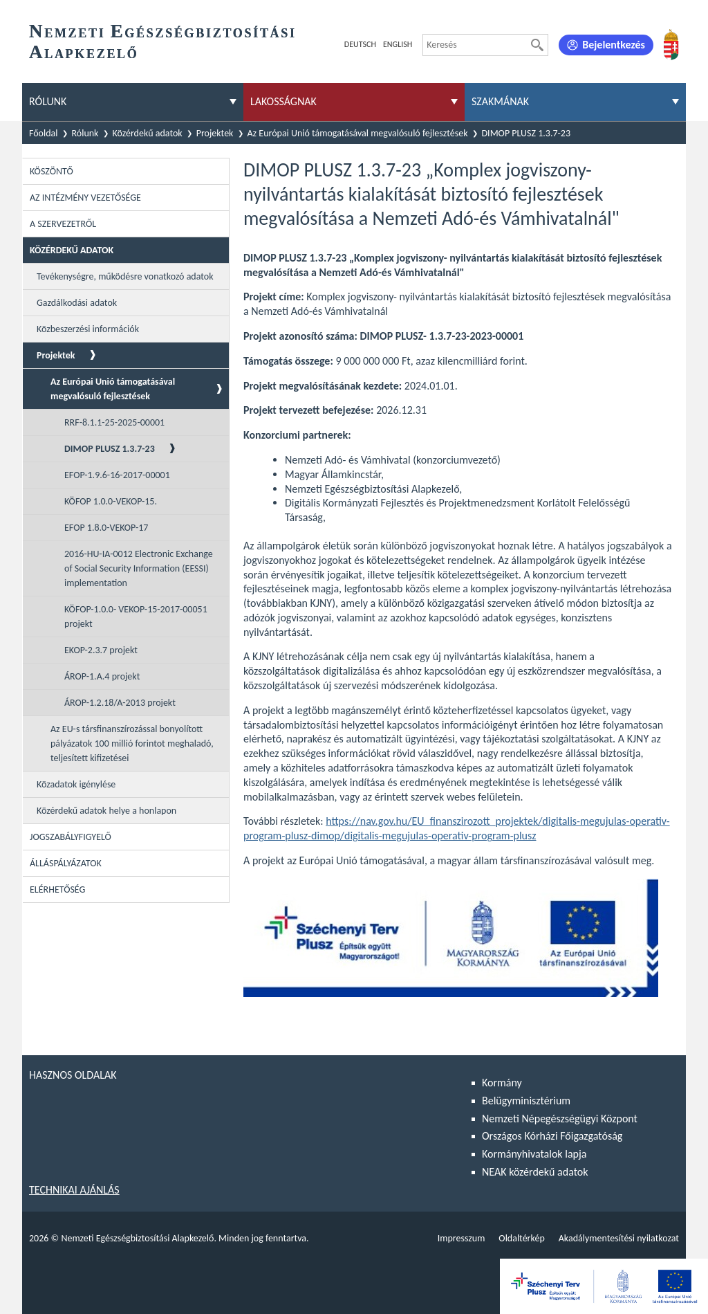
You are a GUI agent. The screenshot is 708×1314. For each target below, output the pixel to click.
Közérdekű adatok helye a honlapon (106, 810)
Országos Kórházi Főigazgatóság (552, 1135)
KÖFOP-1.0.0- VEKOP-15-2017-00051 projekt (135, 616)
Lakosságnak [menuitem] (283, 101)
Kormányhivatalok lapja (534, 1153)
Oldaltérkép (521, 1238)
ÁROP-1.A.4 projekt (102, 676)
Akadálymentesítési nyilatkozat (619, 1238)
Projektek (215, 133)
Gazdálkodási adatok (77, 303)
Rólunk (85, 133)
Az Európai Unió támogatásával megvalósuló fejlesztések (358, 133)
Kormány (502, 1082)
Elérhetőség (57, 889)
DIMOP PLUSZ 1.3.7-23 (526, 133)
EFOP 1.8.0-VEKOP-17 (106, 527)
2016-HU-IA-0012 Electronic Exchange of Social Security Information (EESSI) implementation (138, 568)
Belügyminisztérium (526, 1100)
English (397, 44)
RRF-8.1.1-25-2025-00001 (114, 422)
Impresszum (461, 1238)
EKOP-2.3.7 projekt (101, 650)
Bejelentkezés (613, 44)
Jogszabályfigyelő (70, 837)
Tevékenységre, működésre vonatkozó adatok (125, 276)
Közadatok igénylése (76, 784)
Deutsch (360, 44)
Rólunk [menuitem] (47, 101)
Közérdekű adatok (148, 133)
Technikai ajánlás (74, 1189)
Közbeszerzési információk (88, 329)
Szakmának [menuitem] (500, 101)
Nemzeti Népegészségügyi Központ (559, 1118)
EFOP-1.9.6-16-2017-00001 (117, 475)
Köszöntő (51, 171)
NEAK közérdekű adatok (535, 1171)
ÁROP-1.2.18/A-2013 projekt (120, 703)
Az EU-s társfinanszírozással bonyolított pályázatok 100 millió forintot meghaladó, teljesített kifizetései (132, 743)
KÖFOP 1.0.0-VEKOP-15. (110, 501)
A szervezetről (63, 224)
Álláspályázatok (66, 863)
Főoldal (43, 133)
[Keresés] (537, 45)
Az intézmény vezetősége (85, 197)
